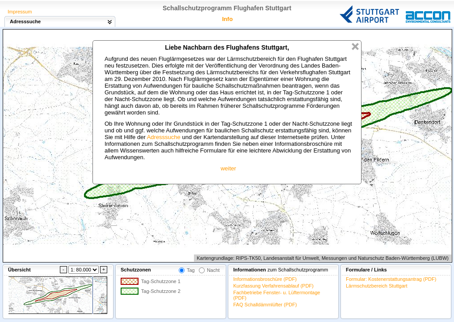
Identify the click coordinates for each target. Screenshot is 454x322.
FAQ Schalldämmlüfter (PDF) (265, 304)
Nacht (213, 270)
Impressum (20, 11)
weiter (228, 168)
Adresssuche (164, 137)
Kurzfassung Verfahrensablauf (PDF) (273, 285)
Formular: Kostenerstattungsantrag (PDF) (391, 279)
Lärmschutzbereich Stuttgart (377, 285)
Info (227, 19)
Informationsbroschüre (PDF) (265, 279)
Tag (191, 270)
